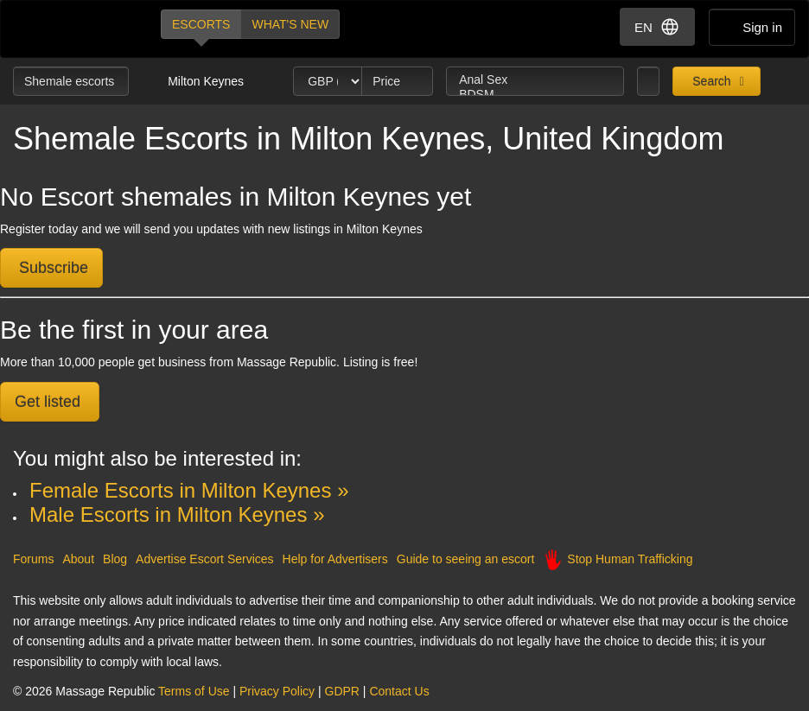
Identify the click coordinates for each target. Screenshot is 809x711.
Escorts (201, 24)
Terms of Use (193, 691)
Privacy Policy (277, 691)
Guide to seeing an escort (466, 559)
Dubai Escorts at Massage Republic (72, 29)
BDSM (535, 94)
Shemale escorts (71, 81)
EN (657, 26)
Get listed (50, 401)
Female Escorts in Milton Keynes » (188, 490)
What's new (290, 24)
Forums (33, 559)
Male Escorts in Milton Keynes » (176, 514)
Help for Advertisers (335, 559)
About (78, 559)
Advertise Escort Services (205, 559)
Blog (115, 559)
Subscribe (51, 267)
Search (709, 81)
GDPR (342, 691)
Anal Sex (535, 80)
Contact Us (399, 691)
